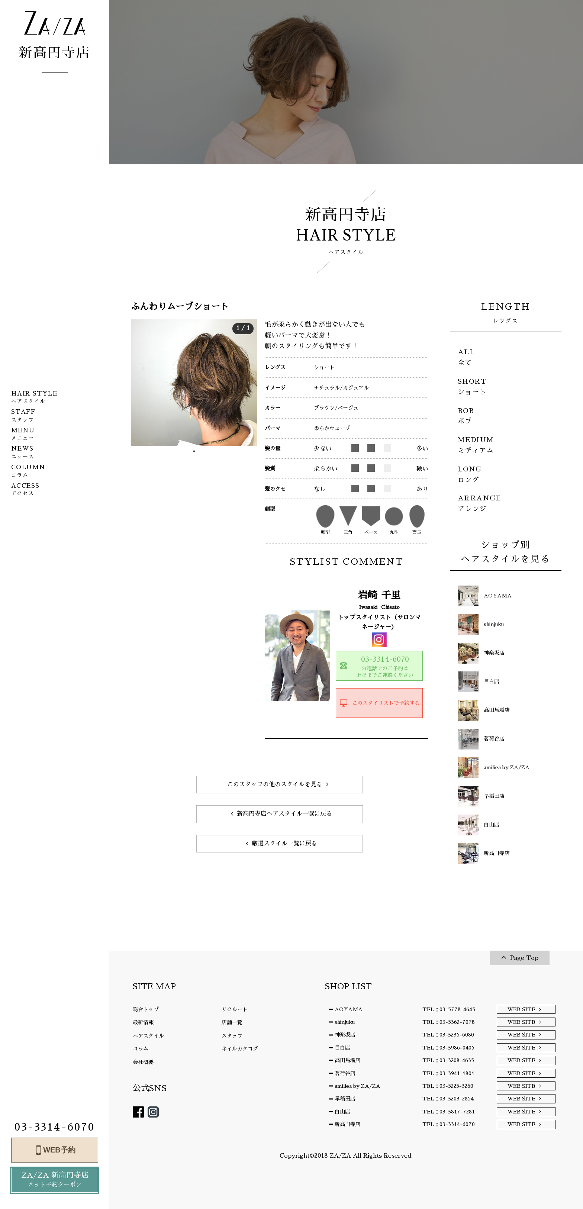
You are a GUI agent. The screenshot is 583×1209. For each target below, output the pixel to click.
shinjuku (345, 1022)
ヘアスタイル (148, 1035)
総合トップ (146, 1009)
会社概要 (143, 1062)
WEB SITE (521, 1009)
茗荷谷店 (345, 1073)
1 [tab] (194, 451)
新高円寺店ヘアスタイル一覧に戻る (284, 814)
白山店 (342, 1111)
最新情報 (143, 1022)
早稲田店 (345, 1098)
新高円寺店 (348, 1124)
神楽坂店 (345, 1034)
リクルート (235, 1009)
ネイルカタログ (240, 1048)
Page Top (524, 958)
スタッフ (232, 1035)
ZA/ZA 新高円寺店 (55, 1180)
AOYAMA (349, 1009)
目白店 (342, 1047)
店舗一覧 (232, 1022)
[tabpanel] (194, 382)
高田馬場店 (348, 1060)
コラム (140, 1048)
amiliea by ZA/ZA (357, 1086)
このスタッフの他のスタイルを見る (274, 784)
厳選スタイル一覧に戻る (284, 844)
